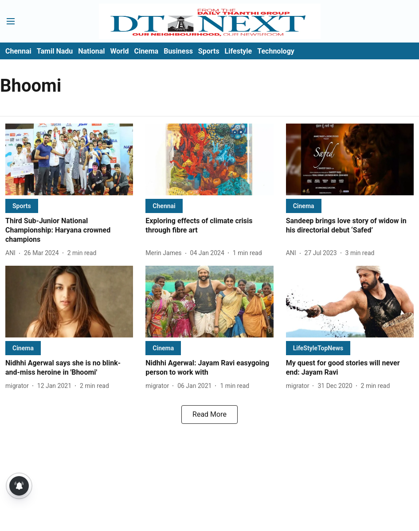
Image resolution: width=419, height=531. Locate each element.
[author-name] (12, 253)
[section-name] (21, 206)
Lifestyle (238, 51)
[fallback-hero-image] (69, 159)
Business (178, 51)
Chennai (18, 51)
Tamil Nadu (55, 51)
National (91, 51)
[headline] (69, 230)
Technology (275, 51)
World (119, 51)
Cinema (146, 51)
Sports (208, 51)
